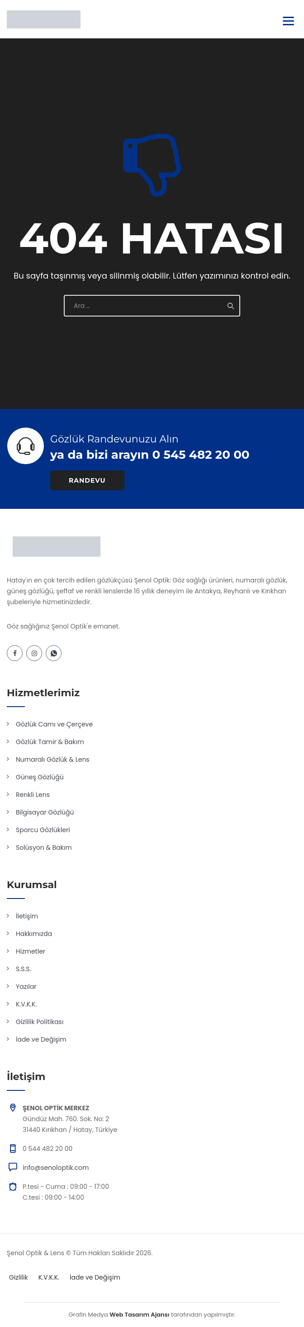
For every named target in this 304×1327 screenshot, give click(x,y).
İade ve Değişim (41, 1039)
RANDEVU (87, 480)
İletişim (27, 916)
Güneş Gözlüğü (40, 777)
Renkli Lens (33, 794)
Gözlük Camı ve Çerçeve (54, 724)
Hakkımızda (34, 933)
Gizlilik (18, 1277)
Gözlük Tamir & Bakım (50, 741)
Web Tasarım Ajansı (139, 1314)
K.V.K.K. (26, 1004)
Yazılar (26, 986)
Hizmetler (30, 951)
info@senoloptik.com (56, 1167)
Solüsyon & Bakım (44, 847)
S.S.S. (23, 968)
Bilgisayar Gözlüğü (45, 812)
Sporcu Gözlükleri (43, 829)
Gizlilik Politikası (39, 1021)
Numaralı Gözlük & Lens (53, 759)
